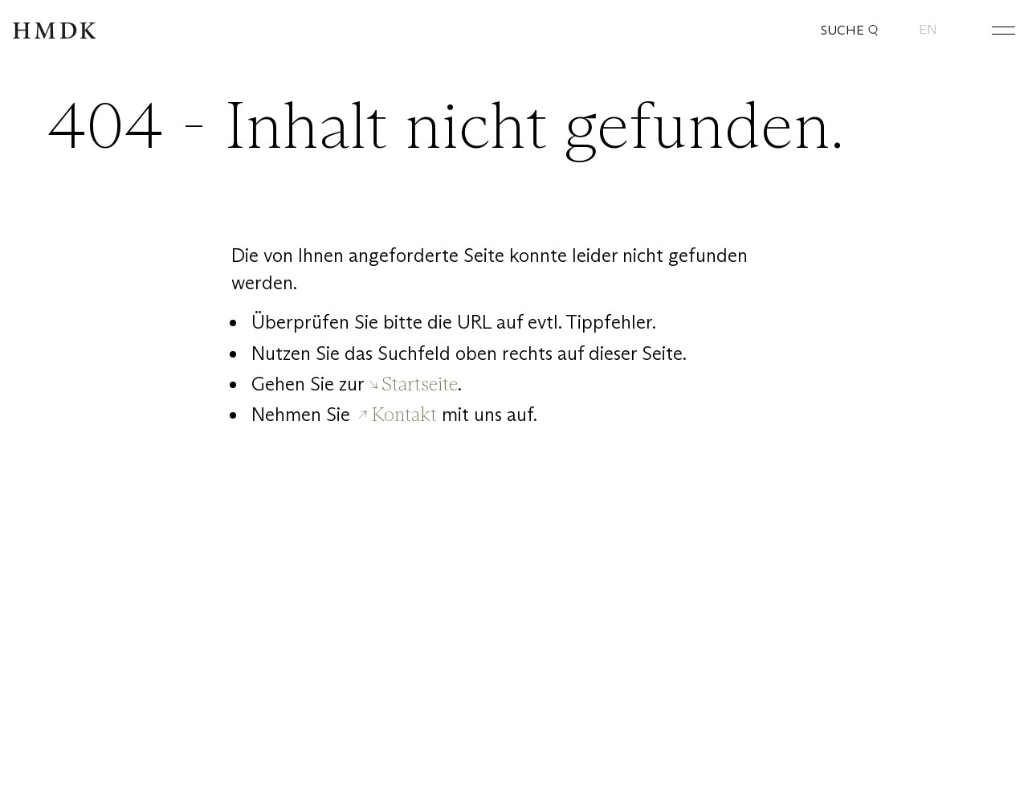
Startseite (419, 383)
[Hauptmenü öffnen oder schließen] (991, 30)
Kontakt (404, 414)
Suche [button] (850, 30)
